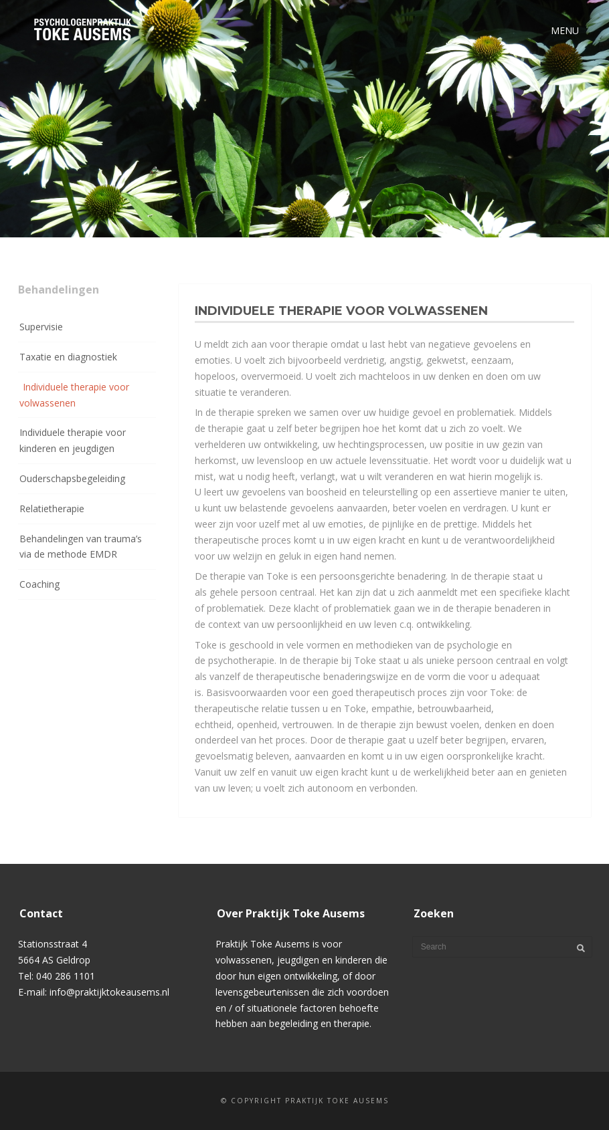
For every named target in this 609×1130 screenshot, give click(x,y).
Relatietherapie (51, 508)
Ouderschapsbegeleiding (72, 478)
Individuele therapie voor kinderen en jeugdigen (72, 440)
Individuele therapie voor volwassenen (74, 394)
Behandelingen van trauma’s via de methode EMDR (80, 546)
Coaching (39, 584)
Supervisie (41, 326)
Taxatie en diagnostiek (68, 356)
